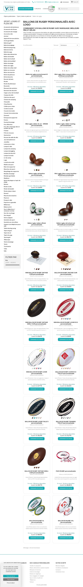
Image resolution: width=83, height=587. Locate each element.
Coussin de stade (9, 111)
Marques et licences (35, 570)
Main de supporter (9, 167)
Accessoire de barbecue (11, 27)
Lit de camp (7, 158)
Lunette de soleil (9, 162)
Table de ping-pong (10, 228)
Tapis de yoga (8, 235)
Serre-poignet (8, 217)
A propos (37, 9)
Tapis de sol (7, 233)
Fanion (6, 120)
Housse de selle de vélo (11, 137)
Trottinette (7, 246)
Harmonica (7, 135)
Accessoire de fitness (10, 29)
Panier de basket (9, 189)
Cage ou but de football (11, 93)
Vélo (5, 251)
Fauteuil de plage (9, 122)
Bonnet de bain (8, 79)
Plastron (6, 198)
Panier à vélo (8, 186)
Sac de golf (7, 215)
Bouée (6, 81)
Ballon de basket (9, 56)
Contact (46, 9)
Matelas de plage (9, 174)
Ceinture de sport (9, 97)
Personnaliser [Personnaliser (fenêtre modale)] (11, 583)
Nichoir (6, 184)
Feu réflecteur (8, 124)
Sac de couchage (9, 213)
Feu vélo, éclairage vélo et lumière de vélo (12, 127)
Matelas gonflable (9, 176)
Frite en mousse (9, 133)
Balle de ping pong (9, 47)
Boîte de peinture (9, 75)
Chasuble (7, 102)
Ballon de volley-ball (10, 68)
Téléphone (33, 580)
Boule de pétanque (10, 84)
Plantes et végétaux (35, 574)
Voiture (32, 582)
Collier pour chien (9, 106)
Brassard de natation (10, 88)
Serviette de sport (9, 220)
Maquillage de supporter (11, 171)
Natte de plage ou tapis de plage (12, 181)
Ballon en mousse (9, 70)
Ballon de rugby (8, 65)
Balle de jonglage (9, 45)
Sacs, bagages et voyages (37, 576)
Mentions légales (60, 565)
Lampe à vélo (8, 146)
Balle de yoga (8, 52)
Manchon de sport (9, 169)
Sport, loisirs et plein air (12, 22)
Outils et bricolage (35, 572)
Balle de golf (7, 43)
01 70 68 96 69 (39, 2)
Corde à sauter (8, 108)
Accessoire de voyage (10, 32)
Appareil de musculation (11, 38)
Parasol (6, 193)
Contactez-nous (60, 572)
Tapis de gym (8, 230)
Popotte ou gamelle (10, 202)
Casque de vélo (8, 95)
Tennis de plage (8, 242)
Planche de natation (10, 196)
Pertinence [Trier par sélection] (69, 45)
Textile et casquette (35, 565)
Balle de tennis (8, 50)
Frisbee (6, 130)
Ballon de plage (8, 63)
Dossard (6, 115)
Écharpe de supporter (10, 118)
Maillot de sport (9, 164)
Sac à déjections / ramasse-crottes (9, 210)
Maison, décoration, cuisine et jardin (39, 567)
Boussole (6, 86)
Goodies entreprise (26, 9)
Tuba (5, 249)
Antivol (6, 36)
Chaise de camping (10, 99)
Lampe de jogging (9, 151)
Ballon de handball (9, 61)
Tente (5, 244)
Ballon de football (9, 59)
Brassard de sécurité (10, 90)
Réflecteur (7, 205)
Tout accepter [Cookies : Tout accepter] (10, 576)
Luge (5, 160)
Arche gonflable (9, 41)
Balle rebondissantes (10, 54)
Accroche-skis (8, 34)
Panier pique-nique (10, 191)
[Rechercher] (68, 8)
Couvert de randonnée (11, 113)
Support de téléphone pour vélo (12, 225)
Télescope (7, 239)
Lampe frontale (8, 155)
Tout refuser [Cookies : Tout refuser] (10, 579)
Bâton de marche (9, 72)
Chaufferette (8, 104)
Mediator (6, 178)
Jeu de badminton (9, 140)
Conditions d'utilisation (62, 567)
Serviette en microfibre (11, 222)
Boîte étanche (8, 77)
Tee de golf (7, 237)
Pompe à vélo (8, 200)
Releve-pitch (8, 207)
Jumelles (6, 142)
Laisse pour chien (9, 144)
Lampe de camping (10, 149)
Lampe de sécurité (9, 153)
